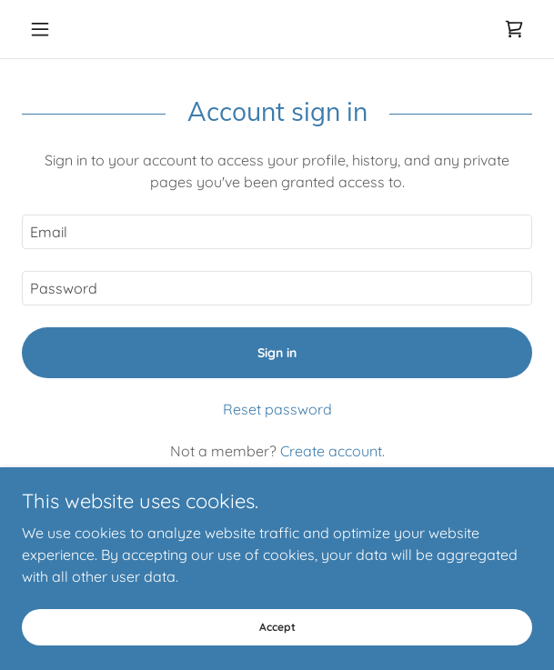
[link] (514, 29)
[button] (60, 29)
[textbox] (277, 232)
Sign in (277, 353)
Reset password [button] (277, 409)
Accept (277, 627)
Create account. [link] (332, 451)
